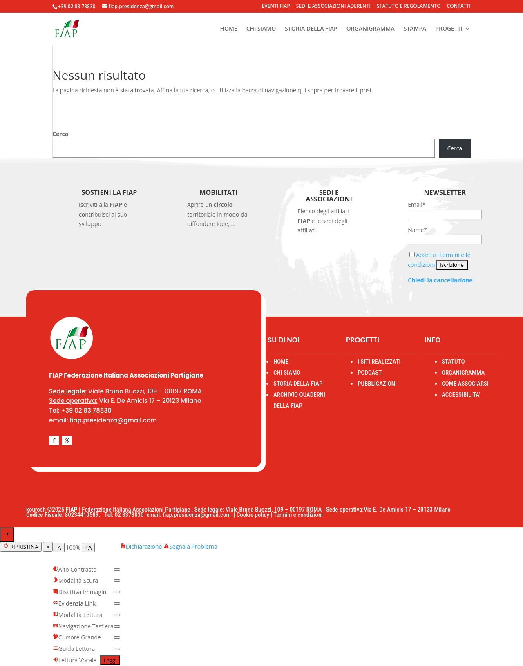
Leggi (109, 660)
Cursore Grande (77, 637)
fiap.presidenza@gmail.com (198, 514)
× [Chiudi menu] (47, 546)
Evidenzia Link (74, 603)
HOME (228, 29)
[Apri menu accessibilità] (7, 534)
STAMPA (415, 29)
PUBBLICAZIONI (377, 383)
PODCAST (370, 372)
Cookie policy (253, 514)
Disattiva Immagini (80, 592)
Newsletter (445, 192)
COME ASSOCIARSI (465, 383)
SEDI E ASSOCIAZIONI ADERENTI (333, 6)
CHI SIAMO (261, 29)
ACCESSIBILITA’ (461, 394)
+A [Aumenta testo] (88, 547)
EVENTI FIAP (276, 6)
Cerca (60, 134)
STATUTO (453, 361)
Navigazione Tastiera (83, 626)
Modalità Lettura (78, 615)
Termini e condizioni (298, 514)
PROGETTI (449, 29)
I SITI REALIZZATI (379, 361)
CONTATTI (459, 6)
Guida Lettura (74, 649)
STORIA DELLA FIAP (311, 29)
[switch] (117, 569)
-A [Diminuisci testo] (58, 547)
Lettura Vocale (75, 660)
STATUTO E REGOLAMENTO (409, 6)
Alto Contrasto (75, 569)
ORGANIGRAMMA (370, 29)
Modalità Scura (75, 580)
